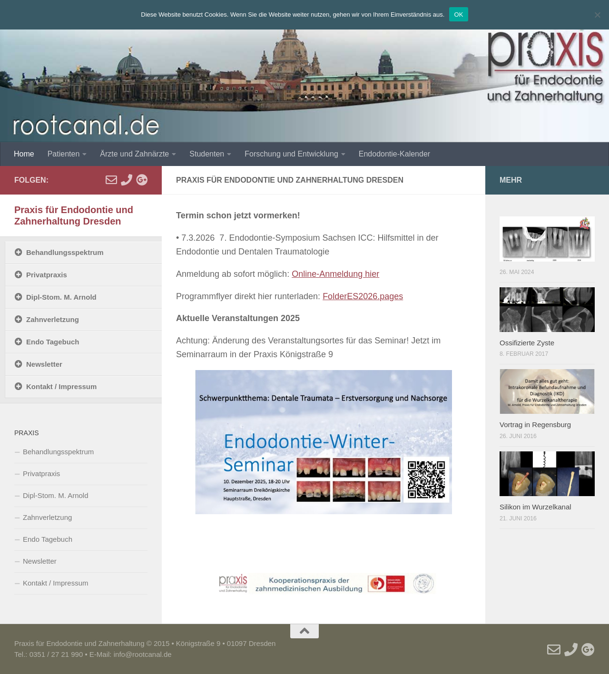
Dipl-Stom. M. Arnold (61, 297)
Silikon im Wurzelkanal (535, 507)
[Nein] (597, 15)
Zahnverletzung (52, 319)
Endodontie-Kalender (394, 154)
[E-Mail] (111, 180)
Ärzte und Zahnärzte (134, 154)
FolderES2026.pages (363, 296)
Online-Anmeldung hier (335, 274)
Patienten (64, 154)
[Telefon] (126, 180)
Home (24, 154)
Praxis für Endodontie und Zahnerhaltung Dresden (73, 215)
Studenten (206, 154)
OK (458, 14)
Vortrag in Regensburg (535, 424)
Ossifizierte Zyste (527, 343)
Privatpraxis (46, 275)
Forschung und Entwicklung (291, 154)
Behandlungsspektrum (65, 252)
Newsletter (44, 364)
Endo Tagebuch (52, 342)
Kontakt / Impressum (61, 386)
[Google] (141, 180)
